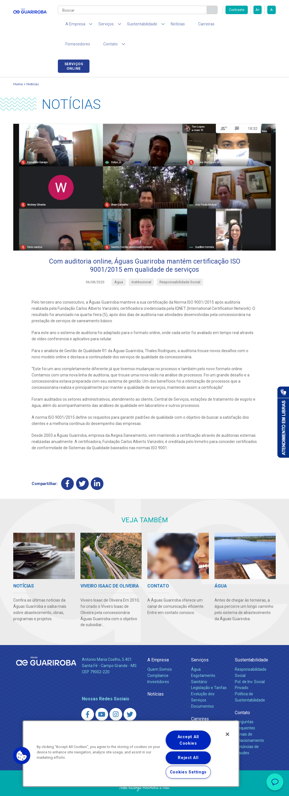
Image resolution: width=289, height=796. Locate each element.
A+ (257, 10)
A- (271, 10)
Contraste (236, 10)
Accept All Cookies (188, 740)
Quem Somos (159, 652)
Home (18, 66)
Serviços (200, 643)
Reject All (188, 757)
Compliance (157, 658)
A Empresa (158, 643)
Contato (242, 696)
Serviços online (260, 26)
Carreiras (189, 25)
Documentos (202, 689)
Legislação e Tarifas (209, 671)
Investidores (158, 665)
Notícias (164, 25)
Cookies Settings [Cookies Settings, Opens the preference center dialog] (188, 772)
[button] (22, 756)
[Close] (227, 734)
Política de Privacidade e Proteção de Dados (144, 787)
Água (196, 652)
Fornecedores (219, 25)
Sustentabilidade (251, 643)
